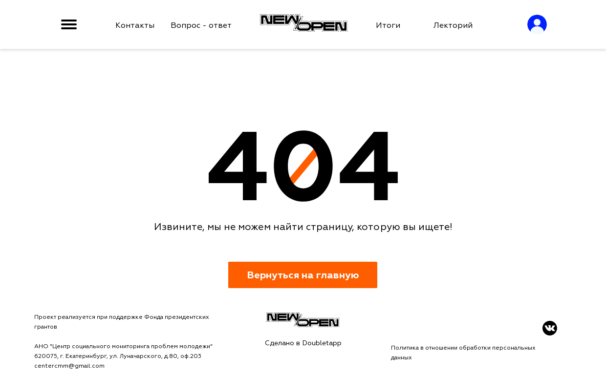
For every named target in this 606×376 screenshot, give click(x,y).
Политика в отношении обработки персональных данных (463, 352)
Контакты (134, 25)
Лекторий (453, 25)
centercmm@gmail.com (69, 366)
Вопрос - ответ (201, 25)
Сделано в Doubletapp (303, 343)
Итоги (388, 25)
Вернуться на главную (303, 275)
